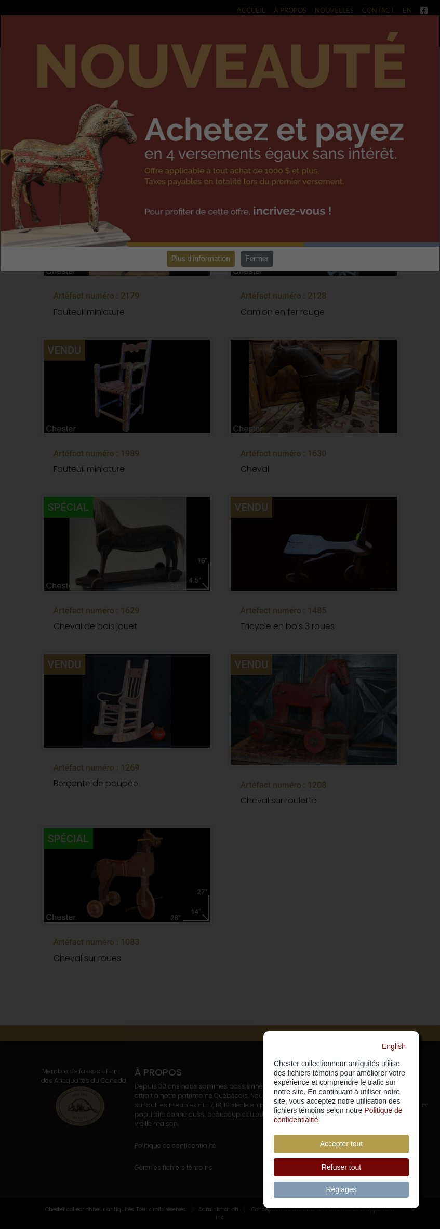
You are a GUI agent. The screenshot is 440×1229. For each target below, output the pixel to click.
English (394, 1046)
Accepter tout (341, 1144)
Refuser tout (341, 1167)
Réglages (341, 1189)
